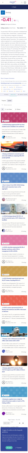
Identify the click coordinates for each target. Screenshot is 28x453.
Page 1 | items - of (14, 419)
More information (6, 442)
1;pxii (10, 318)
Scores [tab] (7, 94)
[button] (3, 2)
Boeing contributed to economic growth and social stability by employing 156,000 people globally (13, 155)
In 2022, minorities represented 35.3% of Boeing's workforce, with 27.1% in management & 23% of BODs (13, 249)
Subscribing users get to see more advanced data (11, 83)
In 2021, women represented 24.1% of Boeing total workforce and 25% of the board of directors (14, 309)
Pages (12, 421)
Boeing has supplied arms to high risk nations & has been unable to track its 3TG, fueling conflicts (13, 401)
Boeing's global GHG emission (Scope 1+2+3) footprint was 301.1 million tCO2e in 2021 (13, 370)
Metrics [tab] (14, 94)
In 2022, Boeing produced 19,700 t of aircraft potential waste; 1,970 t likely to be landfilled (13, 218)
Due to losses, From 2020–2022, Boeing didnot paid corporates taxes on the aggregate (13, 187)
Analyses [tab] (20, 94)
